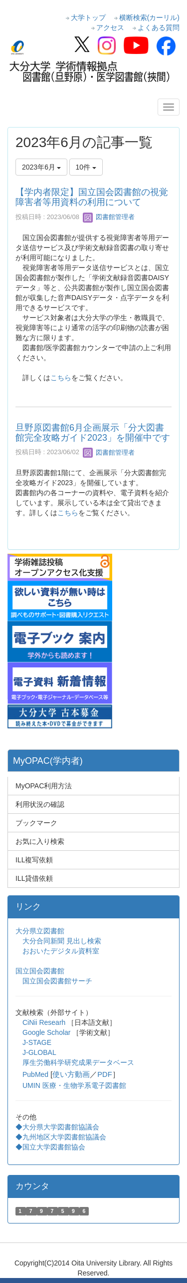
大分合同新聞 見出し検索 (61, 941)
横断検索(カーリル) (149, 18)
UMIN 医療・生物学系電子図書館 (74, 1085)
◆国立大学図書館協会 (51, 1147)
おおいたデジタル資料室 (60, 951)
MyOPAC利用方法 (43, 786)
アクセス (110, 28)
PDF (104, 1074)
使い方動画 (71, 1074)
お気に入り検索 (39, 841)
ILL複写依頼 (34, 860)
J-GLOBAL (39, 1052)
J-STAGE (36, 1042)
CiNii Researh (43, 1022)
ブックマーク (36, 823)
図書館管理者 (109, 217)
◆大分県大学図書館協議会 (57, 1127)
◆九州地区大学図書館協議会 (60, 1137)
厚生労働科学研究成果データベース (78, 1062)
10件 (86, 167)
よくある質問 (159, 28)
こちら (60, 378)
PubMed (35, 1074)
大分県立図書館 (39, 931)
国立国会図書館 (39, 971)
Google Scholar (47, 1032)
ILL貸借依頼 (34, 878)
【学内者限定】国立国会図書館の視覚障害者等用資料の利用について (91, 197)
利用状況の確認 (39, 804)
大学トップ (88, 18)
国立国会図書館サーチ (57, 981)
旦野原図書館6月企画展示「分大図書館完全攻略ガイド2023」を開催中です (92, 433)
